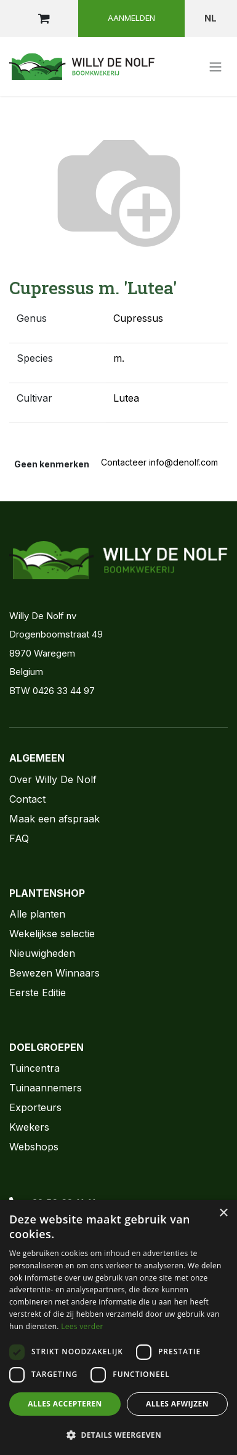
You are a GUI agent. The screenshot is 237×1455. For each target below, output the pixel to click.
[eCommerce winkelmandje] (43, 18)
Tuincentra (34, 1068)
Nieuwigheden (42, 953)
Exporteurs (35, 1107)
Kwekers (29, 1127)
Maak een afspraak (54, 819)
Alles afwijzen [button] (177, 1403)
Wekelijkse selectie (52, 933)
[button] (118, 1435)
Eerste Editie (37, 992)
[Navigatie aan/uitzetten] (215, 66)
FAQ (19, 838)
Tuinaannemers (45, 1088)
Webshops (33, 1147)
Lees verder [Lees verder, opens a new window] (82, 1326)
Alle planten (37, 914)
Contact (27, 799)
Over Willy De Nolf (53, 779)
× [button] (223, 1213)
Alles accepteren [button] (65, 1403)
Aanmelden (131, 18)
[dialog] (118, 1327)
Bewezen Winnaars (54, 973)
